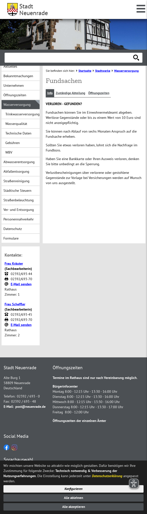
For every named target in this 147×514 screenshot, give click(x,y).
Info (50, 93)
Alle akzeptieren (74, 506)
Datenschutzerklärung (107, 474)
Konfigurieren (73, 487)
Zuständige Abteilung (72, 93)
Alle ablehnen (73, 497)
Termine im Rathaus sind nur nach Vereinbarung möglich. (95, 378)
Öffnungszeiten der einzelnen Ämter (79, 420)
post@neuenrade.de (30, 406)
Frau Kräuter (14, 263)
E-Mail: (9, 406)
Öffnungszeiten (102, 93)
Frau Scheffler (15, 304)
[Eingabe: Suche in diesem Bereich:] (69, 57)
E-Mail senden (21, 284)
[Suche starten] (136, 58)
